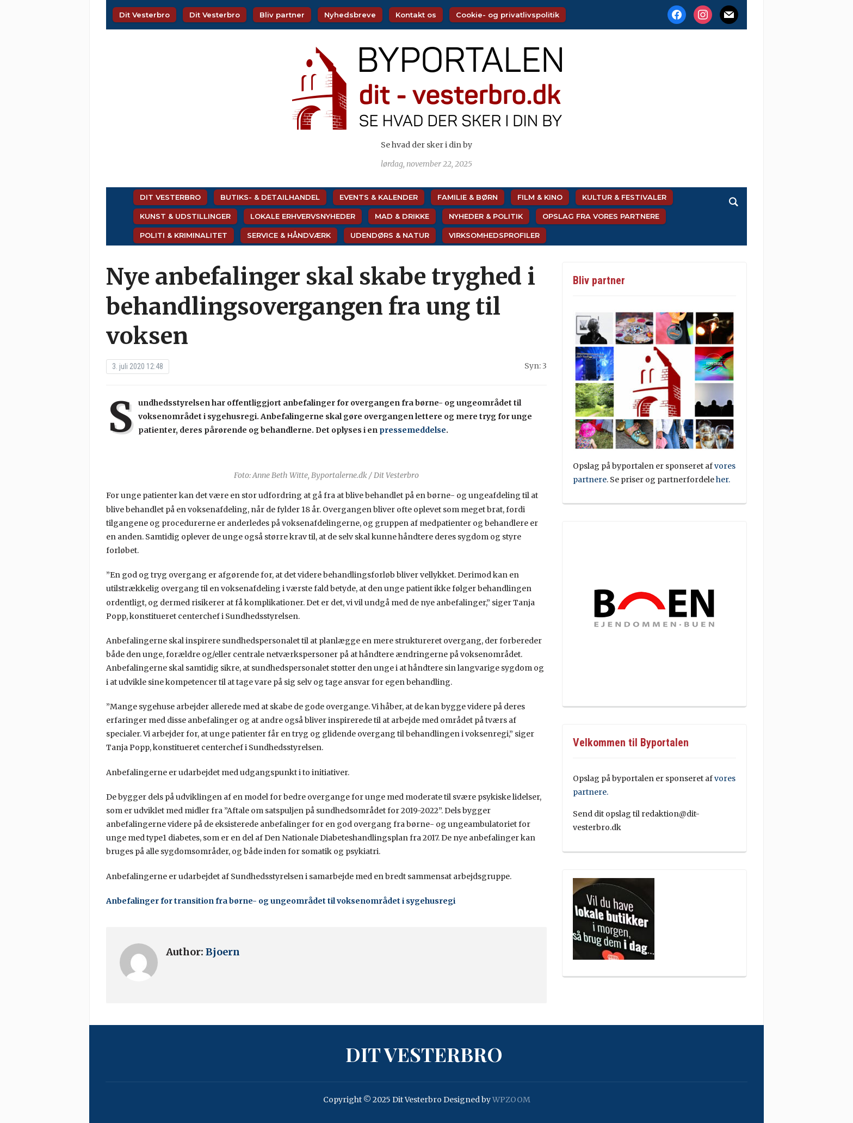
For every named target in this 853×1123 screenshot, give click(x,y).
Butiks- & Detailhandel (270, 197)
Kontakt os (415, 14)
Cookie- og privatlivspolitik (507, 14)
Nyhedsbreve (350, 14)
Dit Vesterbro (144, 14)
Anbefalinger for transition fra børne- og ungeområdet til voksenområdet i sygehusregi (280, 901)
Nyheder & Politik (486, 216)
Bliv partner (282, 14)
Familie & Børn (467, 197)
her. (723, 479)
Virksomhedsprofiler (494, 235)
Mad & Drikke (402, 216)
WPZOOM (511, 1099)
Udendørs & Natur (389, 235)
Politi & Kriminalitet (183, 235)
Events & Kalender (378, 197)
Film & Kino (540, 197)
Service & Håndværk (289, 235)
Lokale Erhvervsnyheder (302, 216)
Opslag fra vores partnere (600, 216)
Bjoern (223, 952)
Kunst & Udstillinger (185, 216)
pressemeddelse (412, 430)
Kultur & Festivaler (624, 197)
